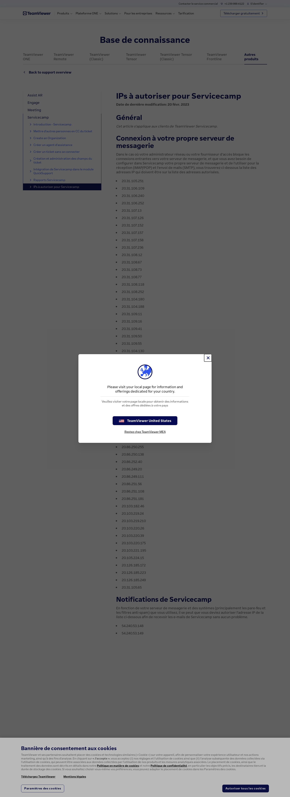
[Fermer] (208, 358)
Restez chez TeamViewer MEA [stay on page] (145, 432)
